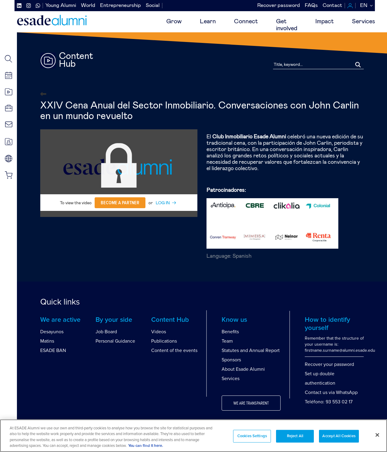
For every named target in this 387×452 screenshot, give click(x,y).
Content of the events (174, 350)
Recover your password (329, 364)
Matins (47, 341)
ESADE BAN (53, 350)
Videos (158, 332)
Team (227, 341)
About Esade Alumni (243, 369)
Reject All (295, 436)
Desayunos (51, 332)
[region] (193, 435)
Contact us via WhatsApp (331, 392)
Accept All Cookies (338, 436)
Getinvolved (286, 24)
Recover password (278, 5)
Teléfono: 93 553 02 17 (329, 402)
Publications (164, 341)
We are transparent (251, 403)
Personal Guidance (115, 341)
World (88, 5)
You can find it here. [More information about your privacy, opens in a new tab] (145, 446)
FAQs (311, 5)
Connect (246, 21)
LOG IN (163, 203)
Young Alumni (60, 5)
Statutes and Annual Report (251, 350)
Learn (208, 21)
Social (153, 5)
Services (363, 21)
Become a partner (120, 202)
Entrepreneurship (120, 5)
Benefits (230, 332)
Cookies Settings (252, 436)
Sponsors (231, 360)
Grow (174, 21)
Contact (332, 5)
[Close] (377, 434)
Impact (324, 21)
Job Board (106, 332)
